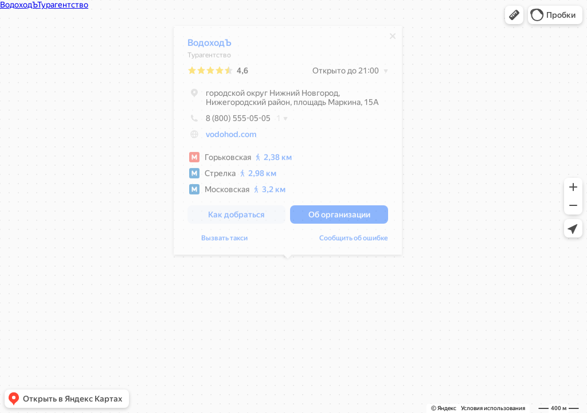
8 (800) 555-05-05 (229, 121)
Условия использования (493, 408)
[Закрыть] (392, 39)
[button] (514, 15)
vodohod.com (231, 137)
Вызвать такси (224, 241)
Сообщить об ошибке (353, 241)
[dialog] (288, 143)
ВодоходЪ (209, 45)
